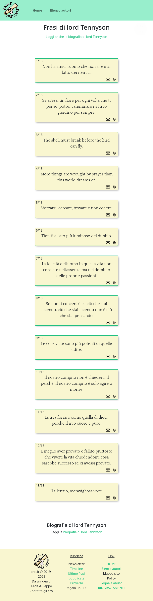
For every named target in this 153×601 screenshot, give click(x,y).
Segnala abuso (111, 583)
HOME (111, 564)
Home (37, 10)
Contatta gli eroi (42, 591)
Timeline (76, 569)
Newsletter (76, 564)
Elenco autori (60, 10)
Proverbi (76, 583)
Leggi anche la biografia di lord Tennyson (76, 36)
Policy (111, 578)
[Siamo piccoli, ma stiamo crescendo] (140, 29)
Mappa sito (111, 573)
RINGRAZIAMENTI (111, 588)
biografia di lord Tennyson (82, 532)
